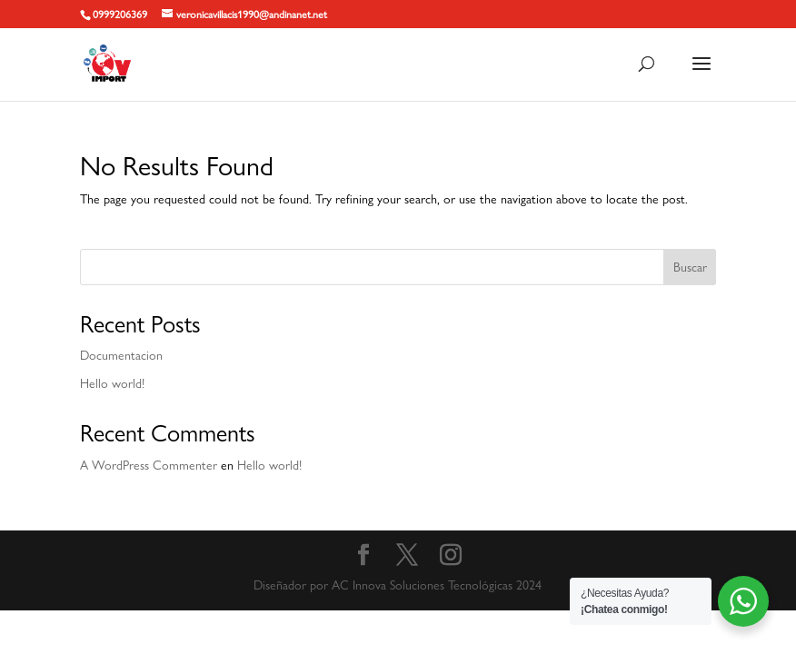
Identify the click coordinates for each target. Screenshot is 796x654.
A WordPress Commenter (148, 465)
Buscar (690, 267)
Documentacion (121, 355)
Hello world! (112, 383)
